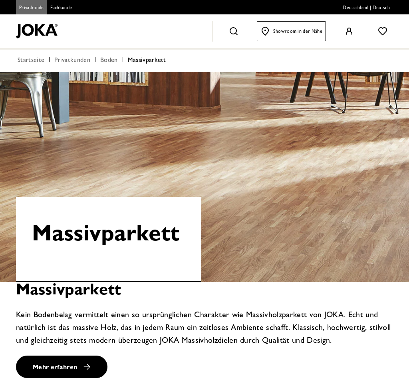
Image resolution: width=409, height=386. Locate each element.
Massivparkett (147, 61)
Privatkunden (72, 61)
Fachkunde (61, 8)
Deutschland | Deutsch (366, 8)
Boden (109, 61)
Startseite (31, 61)
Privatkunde (31, 8)
